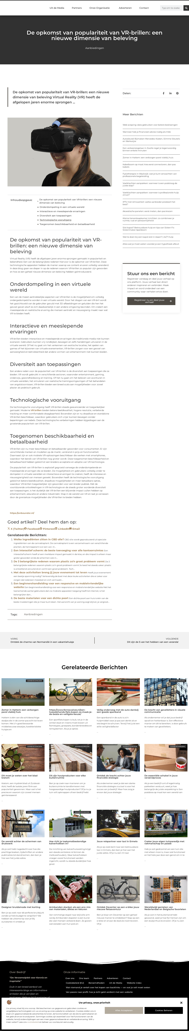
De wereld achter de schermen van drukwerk (21, 842)
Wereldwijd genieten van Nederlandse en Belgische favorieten (165, 908)
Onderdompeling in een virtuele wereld (62, 207)
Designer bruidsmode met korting (21, 907)
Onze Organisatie (100, 7)
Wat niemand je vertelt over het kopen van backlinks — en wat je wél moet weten (108, 987)
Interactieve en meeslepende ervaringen (62, 211)
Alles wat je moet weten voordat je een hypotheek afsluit (151, 244)
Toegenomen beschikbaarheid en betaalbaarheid (67, 224)
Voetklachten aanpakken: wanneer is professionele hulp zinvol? (151, 193)
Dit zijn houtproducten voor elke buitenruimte (67, 776)
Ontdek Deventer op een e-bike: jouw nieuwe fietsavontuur (118, 908)
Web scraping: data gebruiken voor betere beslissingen (150, 125)
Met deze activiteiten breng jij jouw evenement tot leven (50, 572)
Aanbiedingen (94, 48)
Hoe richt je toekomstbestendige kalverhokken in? (67, 842)
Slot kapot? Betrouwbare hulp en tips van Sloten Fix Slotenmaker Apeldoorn (148, 228)
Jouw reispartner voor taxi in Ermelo (117, 841)
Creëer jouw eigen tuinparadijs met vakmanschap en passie (164, 842)
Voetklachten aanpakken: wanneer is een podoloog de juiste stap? (150, 184)
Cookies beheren (163, 1010)
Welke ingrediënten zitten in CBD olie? (39, 539)
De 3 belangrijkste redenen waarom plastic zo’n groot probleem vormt (59, 561)
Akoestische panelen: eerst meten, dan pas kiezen (148, 211)
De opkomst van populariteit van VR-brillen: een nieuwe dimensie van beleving (70, 201)
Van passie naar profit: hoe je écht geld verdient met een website (99, 992)
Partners (77, 7)
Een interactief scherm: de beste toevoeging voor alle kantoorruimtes (58, 550)
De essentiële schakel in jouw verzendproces (161, 776)
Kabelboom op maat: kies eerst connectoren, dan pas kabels (149, 165)
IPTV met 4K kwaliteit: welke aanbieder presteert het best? (149, 203)
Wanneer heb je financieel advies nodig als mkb (147, 132)
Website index (134, 983)
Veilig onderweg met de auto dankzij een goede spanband (117, 710)
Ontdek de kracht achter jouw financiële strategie (114, 776)
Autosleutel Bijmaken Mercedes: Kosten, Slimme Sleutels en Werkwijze (151, 139)
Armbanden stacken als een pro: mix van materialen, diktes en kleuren (70, 908)
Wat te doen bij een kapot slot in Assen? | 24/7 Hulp (148, 237)
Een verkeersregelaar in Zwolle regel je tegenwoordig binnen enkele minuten (149, 149)
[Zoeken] (186, 8)
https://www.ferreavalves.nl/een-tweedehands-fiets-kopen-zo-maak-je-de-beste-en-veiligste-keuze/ (70, 712)
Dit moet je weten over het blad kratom (20, 776)
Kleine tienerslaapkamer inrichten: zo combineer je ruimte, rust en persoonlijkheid (148, 219)
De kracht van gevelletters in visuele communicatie (164, 710)
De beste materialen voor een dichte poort (41, 598)
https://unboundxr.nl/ (22, 513)
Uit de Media (57, 7)
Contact (144, 7)
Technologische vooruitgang (55, 220)
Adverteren (125, 7)
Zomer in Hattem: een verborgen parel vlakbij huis (148, 157)
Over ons (69, 978)
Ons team (84, 978)
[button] (181, 1002)
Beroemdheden (97, 983)
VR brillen (36, 410)
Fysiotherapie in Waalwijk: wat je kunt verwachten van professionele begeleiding (150, 174)
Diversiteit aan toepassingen (56, 215)
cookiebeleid (33, 1022)
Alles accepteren (124, 1010)
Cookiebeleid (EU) (75, 983)
